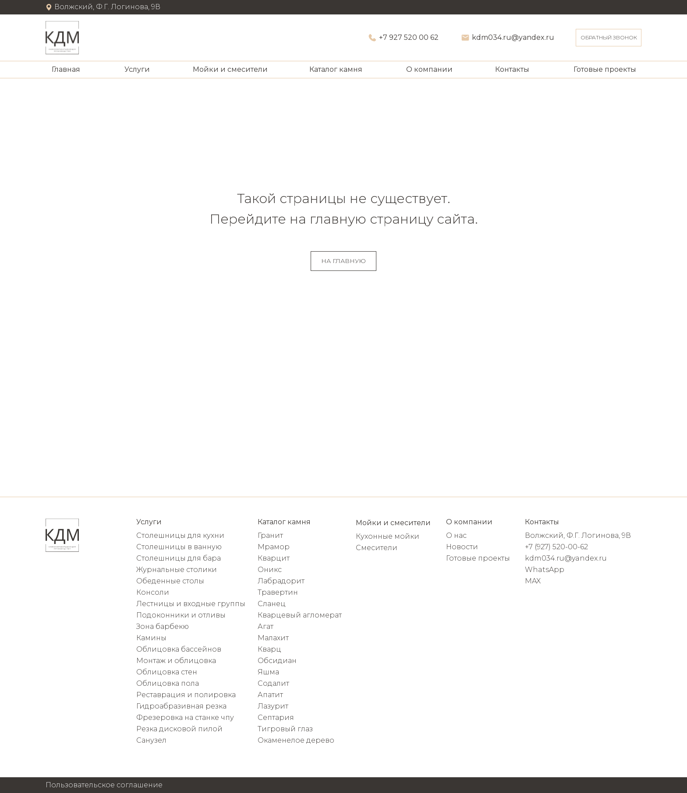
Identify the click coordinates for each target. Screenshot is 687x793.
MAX (533, 581)
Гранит (270, 535)
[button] (608, 37)
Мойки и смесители (230, 69)
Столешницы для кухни (180, 535)
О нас (456, 535)
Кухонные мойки (387, 536)
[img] (62, 37)
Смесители (376, 548)
